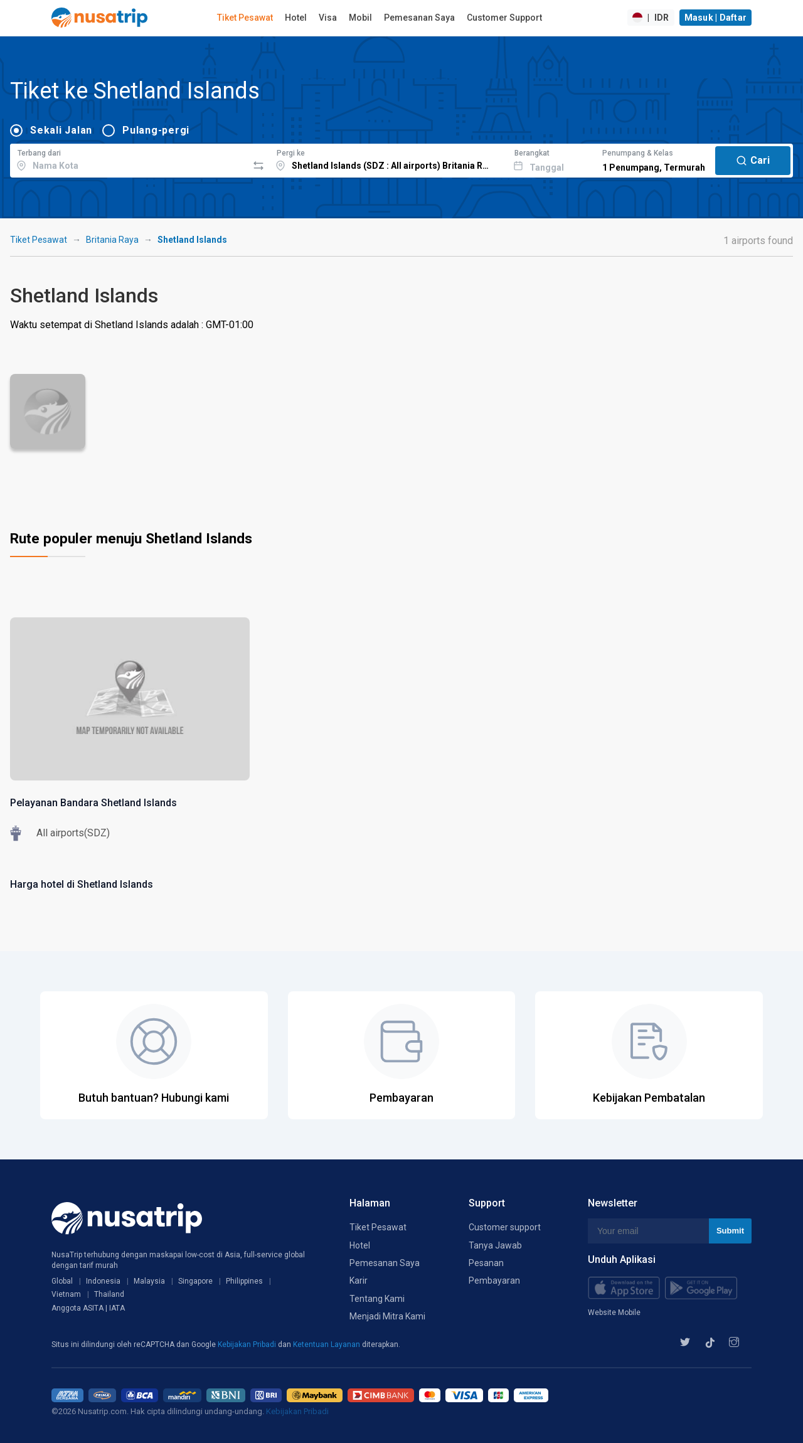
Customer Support (504, 18)
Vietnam (66, 1294)
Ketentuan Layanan (327, 1344)
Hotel (296, 18)
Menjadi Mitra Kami (387, 1316)
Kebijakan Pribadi (248, 1344)
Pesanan (486, 1263)
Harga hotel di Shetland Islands (81, 884)
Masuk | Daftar (715, 18)
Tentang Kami (377, 1299)
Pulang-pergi (155, 130)
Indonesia (103, 1281)
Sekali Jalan (61, 130)
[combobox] (129, 159)
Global (62, 1281)
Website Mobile (614, 1312)
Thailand (109, 1294)
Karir (358, 1280)
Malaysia (149, 1281)
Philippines (244, 1281)
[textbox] (129, 159)
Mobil (360, 18)
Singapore (195, 1281)
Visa (328, 18)
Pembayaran (494, 1280)
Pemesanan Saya (419, 18)
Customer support (505, 1227)
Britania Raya (112, 240)
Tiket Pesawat (245, 18)
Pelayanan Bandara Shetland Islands (93, 803)
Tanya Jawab (495, 1245)
